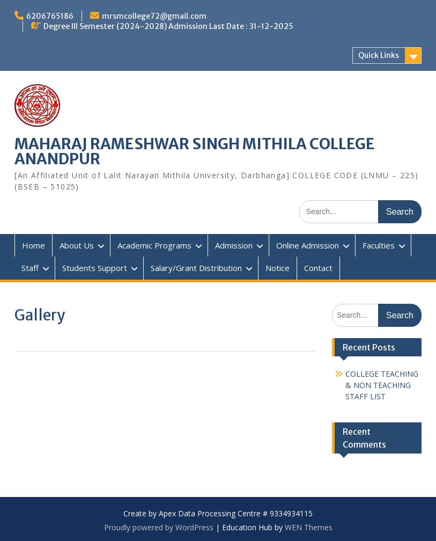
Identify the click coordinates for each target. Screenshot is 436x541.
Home (33, 245)
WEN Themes (308, 527)
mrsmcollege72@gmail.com (154, 16)
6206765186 (49, 16)
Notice (277, 267)
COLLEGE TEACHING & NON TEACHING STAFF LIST (381, 385)
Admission (234, 245)
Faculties (379, 245)
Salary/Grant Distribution (196, 267)
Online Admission (307, 245)
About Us (77, 245)
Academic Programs (154, 245)
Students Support (94, 267)
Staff (30, 267)
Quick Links (378, 55)
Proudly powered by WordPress (158, 527)
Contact (318, 267)
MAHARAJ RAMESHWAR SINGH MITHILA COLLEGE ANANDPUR (194, 151)
